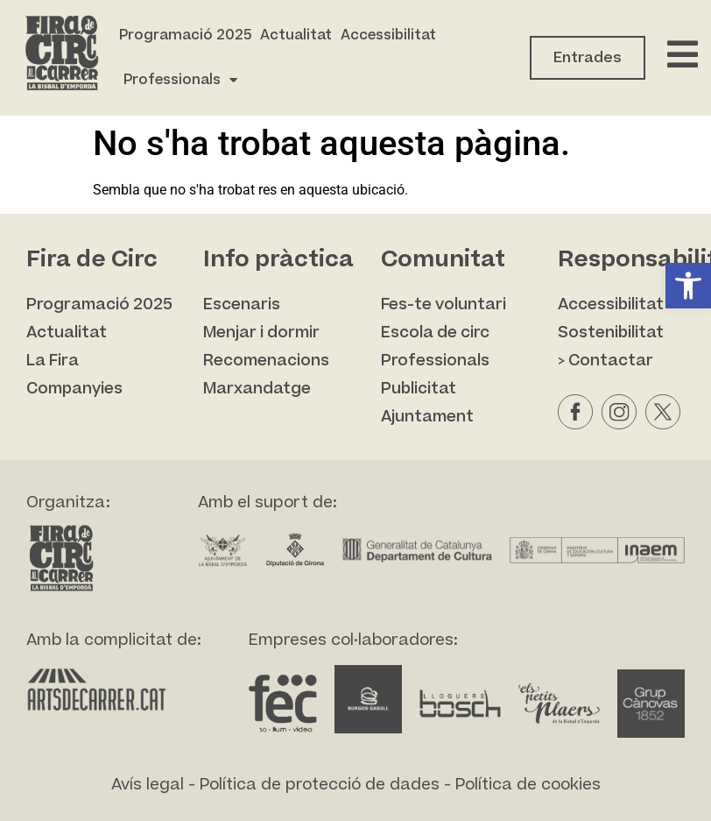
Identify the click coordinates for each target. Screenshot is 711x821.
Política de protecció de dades (320, 785)
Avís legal (147, 785)
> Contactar (605, 361)
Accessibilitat (388, 35)
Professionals (180, 80)
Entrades (587, 57)
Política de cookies (528, 785)
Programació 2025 (185, 35)
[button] (688, 285)
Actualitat (296, 35)
